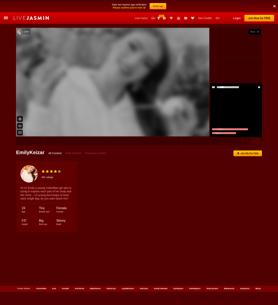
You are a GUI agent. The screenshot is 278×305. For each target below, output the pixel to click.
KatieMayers (195, 288)
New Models (153, 18)
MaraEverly (229, 288)
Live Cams (141, 18)
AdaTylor (144, 288)
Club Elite (171, 18)
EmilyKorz (245, 288)
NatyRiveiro (95, 288)
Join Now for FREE (259, 18)
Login (237, 18)
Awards (159, 18)
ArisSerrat (79, 288)
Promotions (164, 18)
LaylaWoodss (128, 288)
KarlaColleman (160, 288)
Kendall (65, 288)
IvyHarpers (178, 288)
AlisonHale (41, 288)
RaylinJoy (111, 288)
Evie (54, 288)
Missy (258, 288)
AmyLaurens (212, 288)
